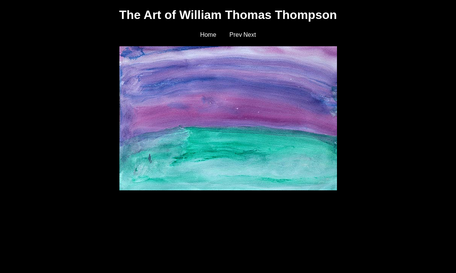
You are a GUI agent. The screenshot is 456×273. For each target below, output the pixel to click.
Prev (235, 34)
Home (208, 34)
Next (249, 34)
